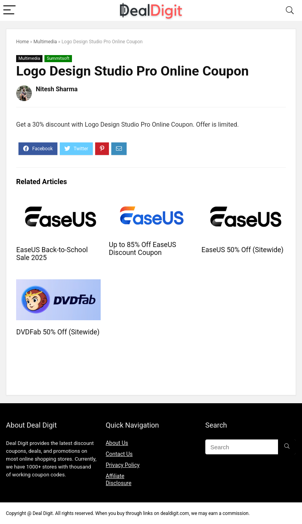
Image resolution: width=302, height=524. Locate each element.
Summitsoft (58, 58)
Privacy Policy (123, 465)
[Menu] (9, 10)
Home (22, 41)
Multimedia (45, 41)
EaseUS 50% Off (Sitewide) (242, 250)
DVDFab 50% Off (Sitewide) (57, 332)
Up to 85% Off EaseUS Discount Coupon (142, 248)
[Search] (289, 10)
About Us (117, 443)
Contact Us (119, 454)
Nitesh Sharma (56, 89)
